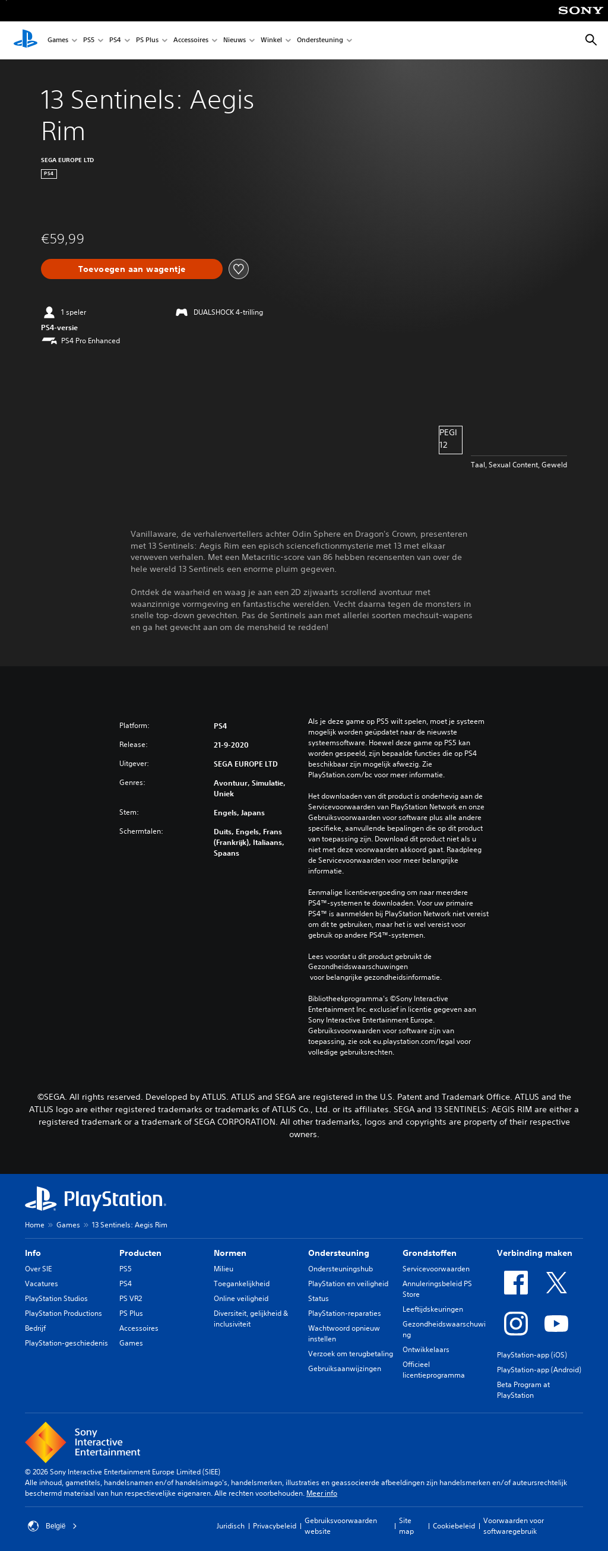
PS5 (88, 40)
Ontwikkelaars (426, 1349)
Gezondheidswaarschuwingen (358, 966)
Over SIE (38, 1269)
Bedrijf (35, 1328)
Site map (406, 1525)
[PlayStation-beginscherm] (25, 40)
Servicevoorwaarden (436, 1269)
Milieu (223, 1269)
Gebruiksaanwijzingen (344, 1368)
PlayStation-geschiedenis (66, 1343)
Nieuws (234, 40)
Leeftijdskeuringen (433, 1309)
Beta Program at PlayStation (523, 1389)
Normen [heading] (230, 1253)
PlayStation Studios (56, 1298)
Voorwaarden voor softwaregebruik (513, 1525)
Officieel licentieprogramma (434, 1369)
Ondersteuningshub (340, 1269)
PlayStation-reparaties (344, 1313)
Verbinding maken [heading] (534, 1253)
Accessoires (190, 40)
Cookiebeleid (454, 1526)
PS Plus (147, 40)
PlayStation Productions (63, 1313)
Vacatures (41, 1283)
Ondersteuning (320, 40)
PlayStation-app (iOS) (532, 1355)
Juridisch (231, 1526)
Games (58, 40)
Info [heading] (33, 1253)
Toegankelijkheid (242, 1283)
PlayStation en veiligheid (348, 1283)
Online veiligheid (241, 1298)
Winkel (271, 40)
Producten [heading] (140, 1253)
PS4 (115, 40)
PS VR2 (130, 1298)
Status (318, 1298)
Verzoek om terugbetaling (350, 1354)
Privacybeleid (274, 1526)
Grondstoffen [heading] (430, 1253)
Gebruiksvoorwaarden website (341, 1525)
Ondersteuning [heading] (338, 1253)
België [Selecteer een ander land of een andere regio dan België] (52, 1526)
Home (35, 1225)
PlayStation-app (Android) (539, 1370)
